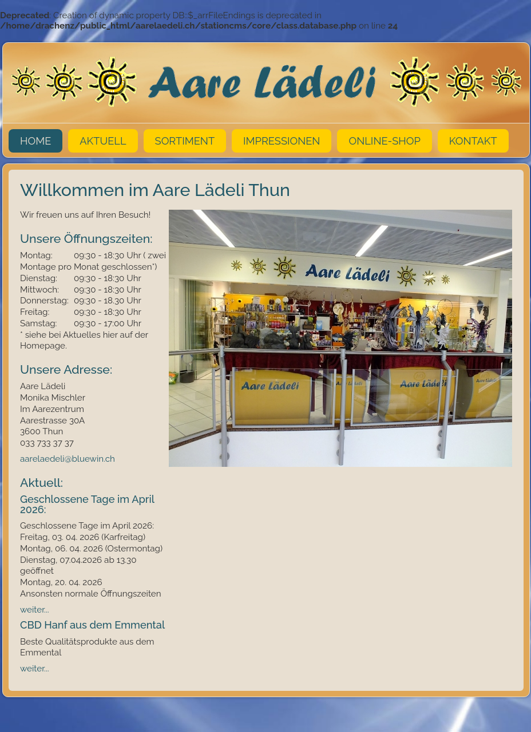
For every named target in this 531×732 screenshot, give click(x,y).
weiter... (34, 610)
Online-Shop (384, 141)
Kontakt (473, 141)
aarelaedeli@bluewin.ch (68, 459)
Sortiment (185, 141)
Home (35, 141)
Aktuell (103, 141)
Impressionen (281, 141)
